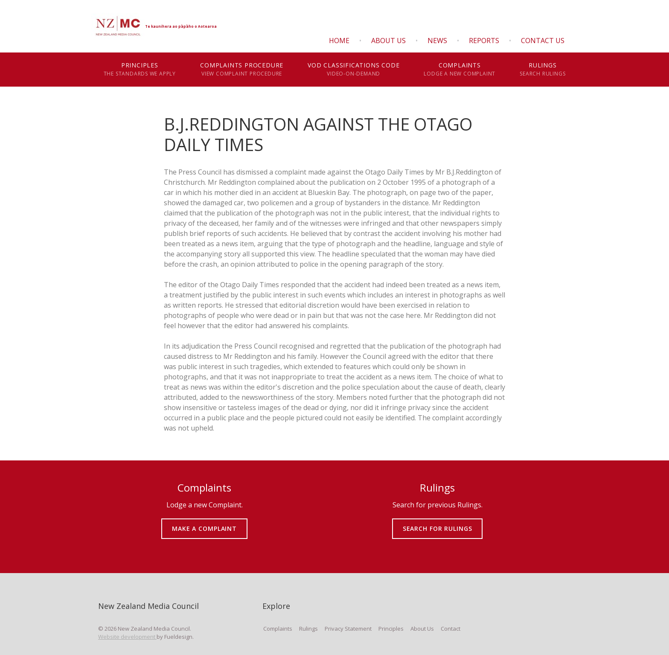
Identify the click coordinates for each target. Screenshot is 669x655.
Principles (140, 69)
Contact (450, 628)
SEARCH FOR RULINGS (437, 522)
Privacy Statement (348, 628)
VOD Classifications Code (353, 69)
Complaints (459, 69)
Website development (127, 636)
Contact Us (542, 40)
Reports (484, 40)
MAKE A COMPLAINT (204, 522)
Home (339, 40)
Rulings (542, 69)
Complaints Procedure (242, 69)
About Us (388, 40)
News (437, 40)
